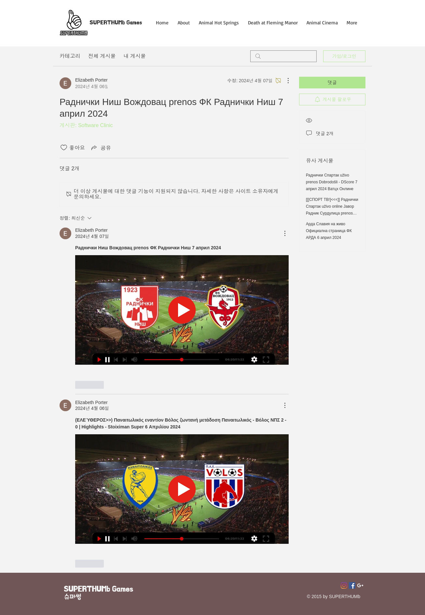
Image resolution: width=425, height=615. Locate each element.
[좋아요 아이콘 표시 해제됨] (64, 147)
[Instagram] (344, 585)
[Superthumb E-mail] (360, 585)
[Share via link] (100, 147)
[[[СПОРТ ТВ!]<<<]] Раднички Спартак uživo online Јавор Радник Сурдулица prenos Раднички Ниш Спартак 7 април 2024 (332, 213)
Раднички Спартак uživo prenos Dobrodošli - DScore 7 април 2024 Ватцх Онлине (331, 182)
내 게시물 (134, 56)
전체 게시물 (102, 56)
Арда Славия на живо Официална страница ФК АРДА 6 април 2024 (329, 231)
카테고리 (70, 56)
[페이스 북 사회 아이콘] (352, 585)
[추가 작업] (285, 81)
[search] (283, 56)
